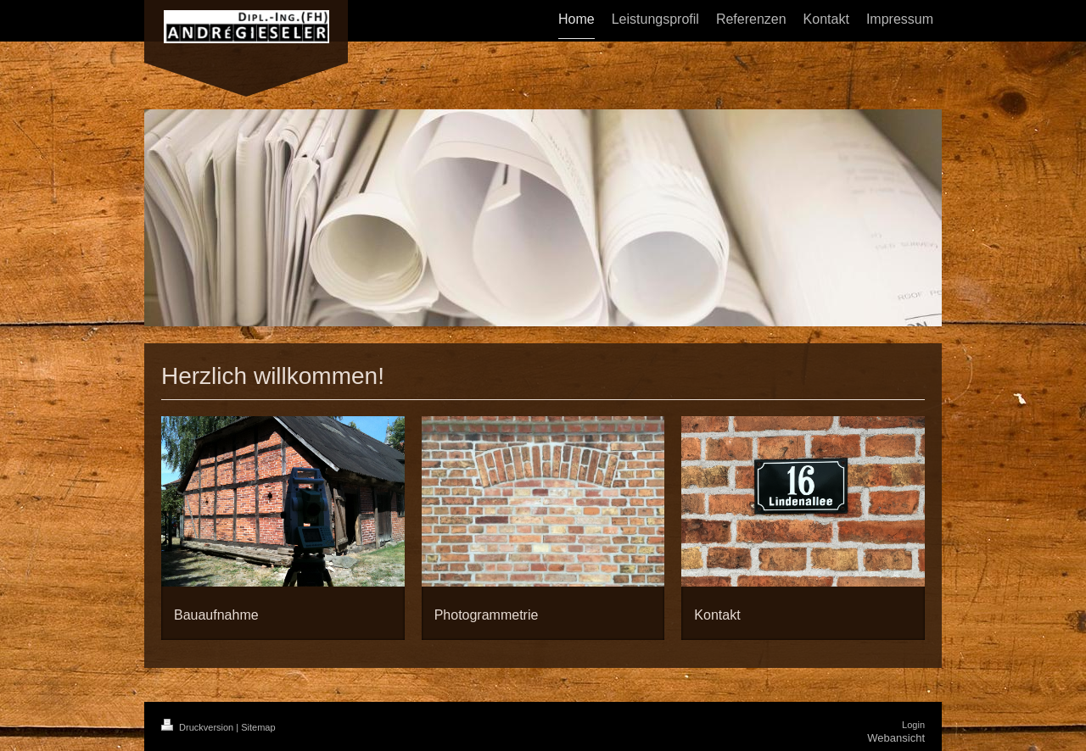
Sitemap (258, 727)
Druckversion (198, 727)
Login (913, 725)
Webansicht (896, 738)
